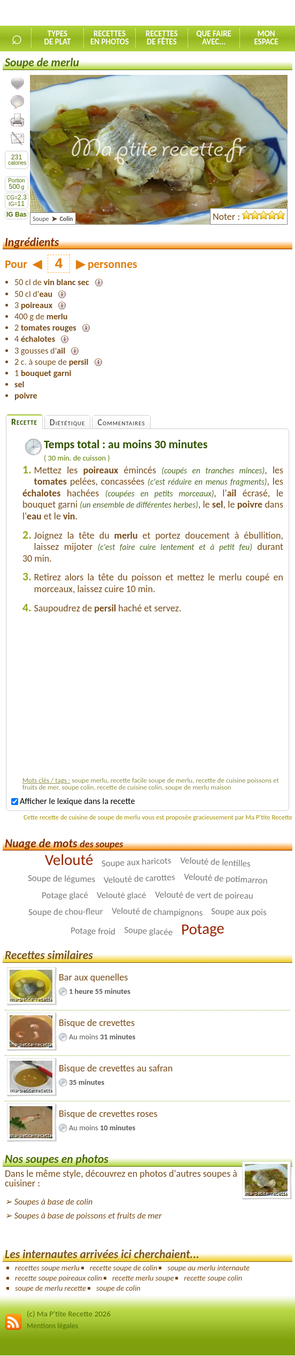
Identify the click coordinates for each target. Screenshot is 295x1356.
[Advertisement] (153, 697)
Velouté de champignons (157, 911)
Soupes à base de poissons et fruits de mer (88, 1216)
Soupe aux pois (239, 912)
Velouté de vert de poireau (204, 895)
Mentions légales (52, 1325)
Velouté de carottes (139, 878)
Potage (202, 928)
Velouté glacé (121, 895)
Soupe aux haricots (137, 862)
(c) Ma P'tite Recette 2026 (69, 1314)
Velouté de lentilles (215, 862)
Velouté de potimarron (225, 879)
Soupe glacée (148, 931)
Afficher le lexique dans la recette (73, 801)
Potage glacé (65, 895)
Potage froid (93, 931)
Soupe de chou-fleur (65, 912)
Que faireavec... (213, 38)
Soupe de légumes (61, 878)
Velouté (69, 860)
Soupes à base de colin (53, 1202)
